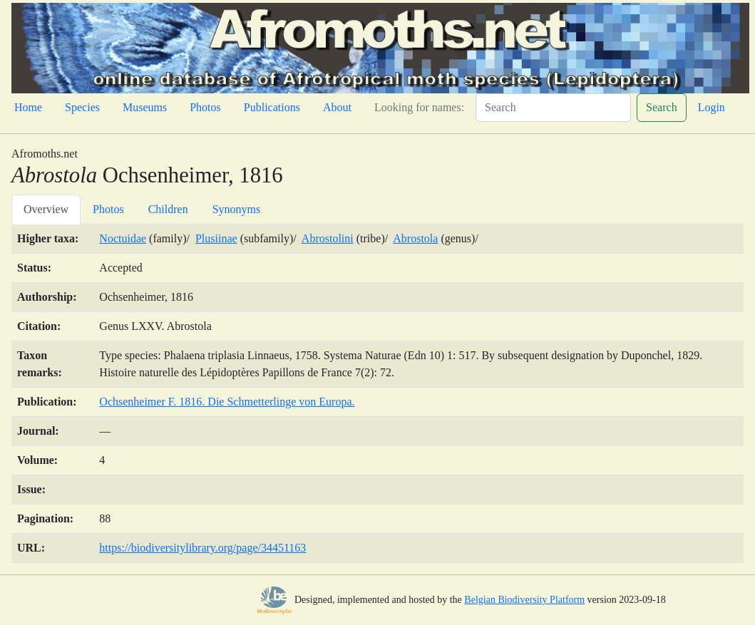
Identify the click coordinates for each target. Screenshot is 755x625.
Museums (145, 107)
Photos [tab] (108, 209)
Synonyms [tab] (236, 209)
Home (28, 107)
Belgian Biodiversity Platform (524, 599)
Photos (205, 107)
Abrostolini (328, 238)
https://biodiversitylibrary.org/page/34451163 (202, 548)
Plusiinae (216, 238)
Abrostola (415, 238)
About (337, 107)
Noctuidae (122, 238)
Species (82, 107)
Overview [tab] (46, 209)
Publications (272, 107)
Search (661, 107)
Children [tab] (168, 209)
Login (711, 107)
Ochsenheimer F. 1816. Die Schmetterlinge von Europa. (226, 402)
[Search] (553, 107)
